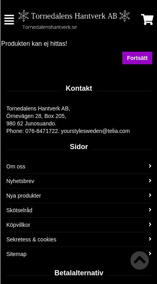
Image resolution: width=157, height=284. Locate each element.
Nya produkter (78, 195)
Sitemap (78, 254)
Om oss (78, 166)
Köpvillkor (78, 225)
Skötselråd (78, 210)
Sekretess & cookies (78, 239)
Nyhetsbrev (78, 181)
